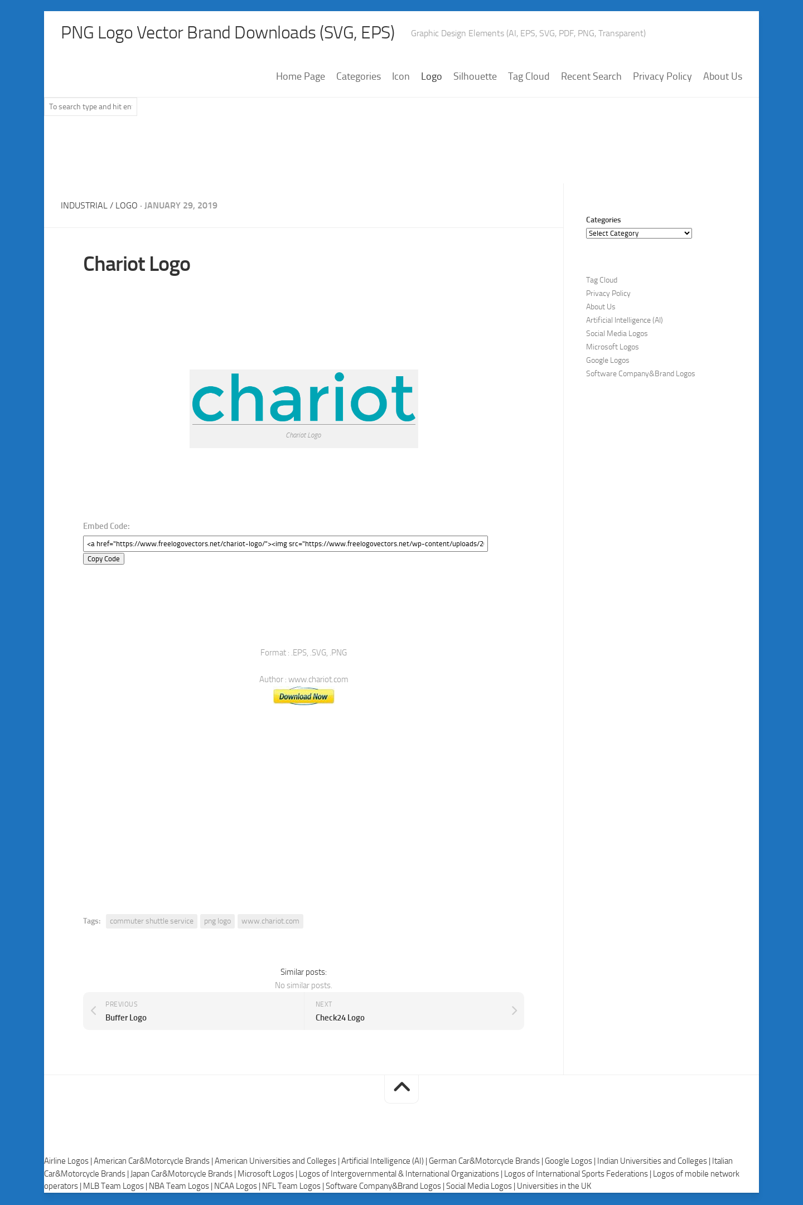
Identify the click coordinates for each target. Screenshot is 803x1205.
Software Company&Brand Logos (640, 375)
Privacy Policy (662, 77)
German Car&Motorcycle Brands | (487, 1163)
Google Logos (608, 361)
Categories (358, 77)
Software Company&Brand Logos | (386, 1188)
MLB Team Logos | (116, 1188)
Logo (431, 77)
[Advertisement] (401, 155)
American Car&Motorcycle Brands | (154, 1163)
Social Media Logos (617, 334)
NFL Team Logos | (294, 1188)
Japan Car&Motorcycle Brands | (184, 1175)
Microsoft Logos (612, 348)
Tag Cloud (529, 77)
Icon (401, 77)
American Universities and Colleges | (278, 1163)
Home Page (300, 77)
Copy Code (104, 560)
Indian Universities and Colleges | (654, 1163)
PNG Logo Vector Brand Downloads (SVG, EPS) (248, 33)
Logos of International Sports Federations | (578, 1175)
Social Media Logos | (481, 1188)
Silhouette (475, 77)
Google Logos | (571, 1163)
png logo (217, 922)
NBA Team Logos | (181, 1188)
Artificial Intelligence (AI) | (385, 1163)
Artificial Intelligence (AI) (624, 321)
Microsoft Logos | (268, 1175)
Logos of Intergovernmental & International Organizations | (401, 1175)
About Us (722, 77)
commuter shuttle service (152, 922)
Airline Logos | (69, 1163)
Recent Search (591, 77)
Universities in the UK (554, 1188)
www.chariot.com (270, 922)
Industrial (84, 206)
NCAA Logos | (238, 1188)
